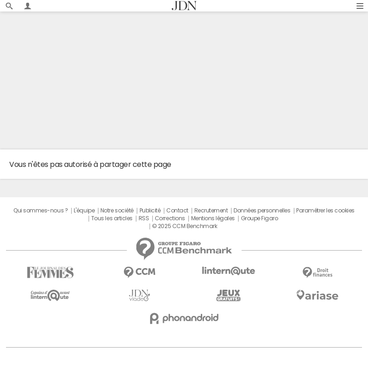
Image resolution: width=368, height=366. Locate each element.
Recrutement (211, 210)
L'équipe (84, 210)
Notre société (117, 210)
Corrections (170, 218)
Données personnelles (262, 210)
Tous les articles (112, 218)
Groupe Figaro (259, 218)
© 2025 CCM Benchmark (184, 226)
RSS (144, 218)
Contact (177, 210)
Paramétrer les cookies (325, 210)
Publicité (150, 210)
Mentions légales (213, 218)
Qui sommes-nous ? (40, 210)
